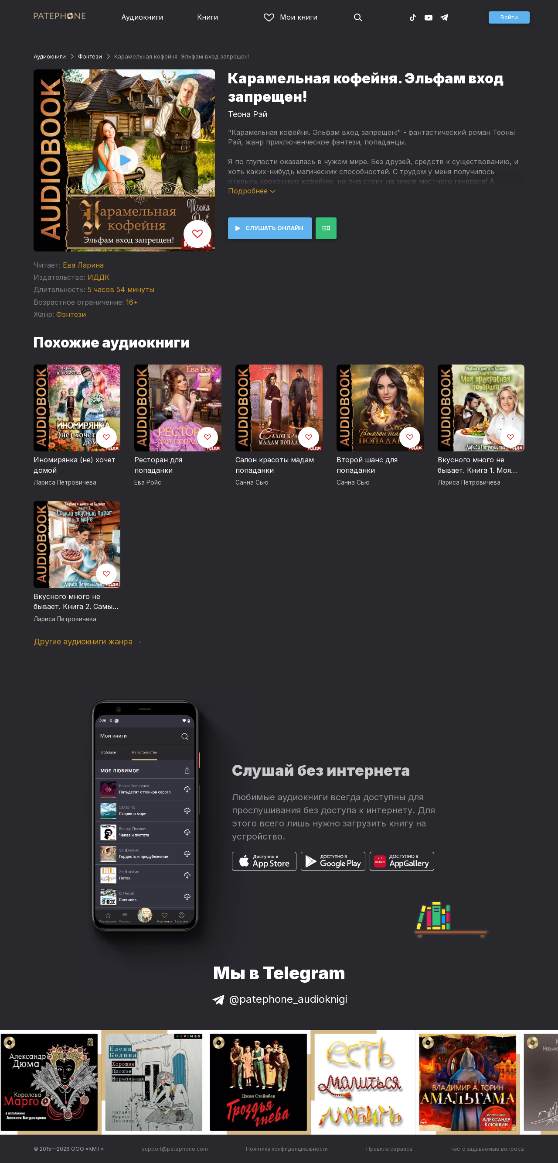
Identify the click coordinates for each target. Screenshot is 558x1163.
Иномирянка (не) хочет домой (75, 465)
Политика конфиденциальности (287, 1149)
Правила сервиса (389, 1149)
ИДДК (98, 277)
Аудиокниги (142, 17)
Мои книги (290, 17)
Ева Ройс (147, 482)
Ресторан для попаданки (158, 465)
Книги (207, 17)
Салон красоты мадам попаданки (274, 465)
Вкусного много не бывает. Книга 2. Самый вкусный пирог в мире (75, 602)
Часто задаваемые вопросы (487, 1149)
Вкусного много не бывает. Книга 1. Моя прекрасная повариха (476, 465)
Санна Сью (252, 482)
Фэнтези (90, 56)
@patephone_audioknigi (279, 999)
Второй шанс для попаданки (367, 465)
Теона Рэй (247, 114)
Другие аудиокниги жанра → (88, 641)
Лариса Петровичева (65, 482)
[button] (509, 17)
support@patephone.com (175, 1149)
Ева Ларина (83, 265)
